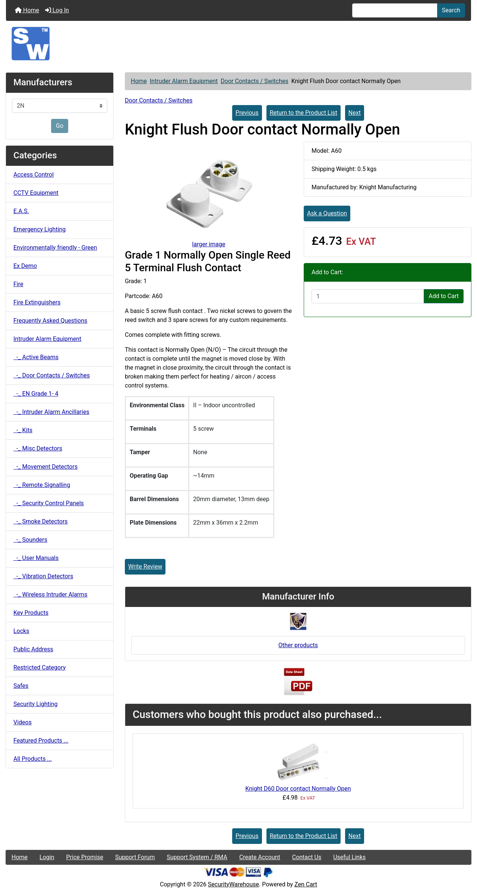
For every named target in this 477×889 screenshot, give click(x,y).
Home (27, 10)
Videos (22, 722)
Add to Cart (444, 296)
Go (59, 125)
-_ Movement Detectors (45, 466)
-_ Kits (22, 430)
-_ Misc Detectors (37, 448)
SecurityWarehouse (233, 884)
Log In (57, 10)
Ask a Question (327, 213)
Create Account (259, 857)
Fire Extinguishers (36, 302)
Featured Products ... (41, 740)
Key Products (30, 612)
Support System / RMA (197, 857)
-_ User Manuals (36, 557)
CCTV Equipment (36, 192)
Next (354, 112)
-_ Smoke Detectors (40, 521)
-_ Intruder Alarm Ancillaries (51, 411)
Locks (21, 631)
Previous (247, 112)
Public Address (33, 649)
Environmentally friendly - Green (55, 247)
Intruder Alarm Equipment (184, 81)
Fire (18, 284)
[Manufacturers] (59, 106)
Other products (298, 645)
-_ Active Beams (36, 357)
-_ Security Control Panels (48, 503)
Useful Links (349, 857)
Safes (20, 685)
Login (47, 857)
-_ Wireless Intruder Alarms (50, 594)
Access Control (33, 174)
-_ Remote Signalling (41, 484)
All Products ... (32, 758)
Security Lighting (35, 704)
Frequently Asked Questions (50, 320)
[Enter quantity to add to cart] (368, 296)
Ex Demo (25, 265)
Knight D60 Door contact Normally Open (298, 788)
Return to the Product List (303, 112)
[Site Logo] (238, 43)
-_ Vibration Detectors (43, 576)
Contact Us (307, 857)
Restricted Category (39, 667)
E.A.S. (21, 211)
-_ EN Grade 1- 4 (36, 393)
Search (451, 10)
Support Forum (135, 857)
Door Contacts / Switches (254, 81)
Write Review (145, 566)
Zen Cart (305, 884)
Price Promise (84, 857)
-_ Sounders (30, 539)
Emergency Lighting (39, 229)
